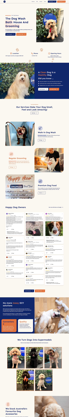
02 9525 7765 (34, 55)
